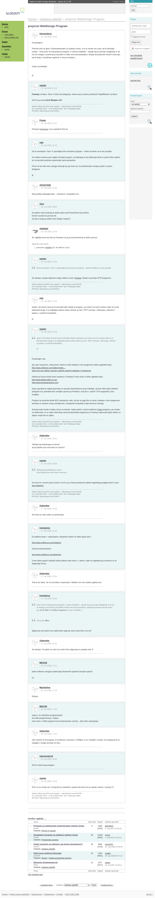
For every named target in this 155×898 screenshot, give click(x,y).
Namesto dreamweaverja (45, 862)
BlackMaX (109, 826)
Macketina (45, 687)
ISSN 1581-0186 (72, 894)
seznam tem (135, 80)
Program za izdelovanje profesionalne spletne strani (58, 826)
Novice (5, 24)
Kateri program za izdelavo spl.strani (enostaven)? (57, 844)
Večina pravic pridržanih (19, 894)
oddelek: (73, 885)
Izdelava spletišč (48, 849)
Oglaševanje (49, 894)
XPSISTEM (45, 185)
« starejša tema (46, 885)
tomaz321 (109, 844)
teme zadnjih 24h (12, 37)
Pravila (5, 894)
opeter (43, 85)
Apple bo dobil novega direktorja (50, 2)
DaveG (36, 828)
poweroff (36, 856)
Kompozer (44, 129)
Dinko (35, 865)
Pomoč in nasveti (48, 831)
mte (41, 142)
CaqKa (108, 853)
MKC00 (43, 662)
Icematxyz (45, 528)
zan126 (36, 847)
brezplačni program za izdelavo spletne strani (55, 835)
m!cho (107, 835)
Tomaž (35, 837)
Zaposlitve (6, 46)
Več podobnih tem (35, 875)
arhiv (7, 27)
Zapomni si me (137, 37)
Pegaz (43, 120)
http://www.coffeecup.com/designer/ (46, 555)
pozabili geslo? (136, 58)
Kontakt (59, 894)
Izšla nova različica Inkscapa (47, 853)
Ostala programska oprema (60, 858)
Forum (5, 32)
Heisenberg (46, 33)
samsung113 (46, 756)
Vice (42, 204)
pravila (7, 57)
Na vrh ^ (149, 894)
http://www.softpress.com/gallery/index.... (49, 368)
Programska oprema (49, 840)
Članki (4, 42)
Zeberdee (44, 435)
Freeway (77, 278)
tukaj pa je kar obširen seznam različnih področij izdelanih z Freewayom (61, 371)
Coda (99, 409)
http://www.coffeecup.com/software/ (46, 543)
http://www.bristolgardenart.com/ (45, 383)
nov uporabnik (136, 55)
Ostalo (5, 54)
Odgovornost (36, 894)
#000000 (44, 228)
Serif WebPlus (38, 486)
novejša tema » (107, 885)
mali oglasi (9, 35)
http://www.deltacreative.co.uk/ (44, 380)
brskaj (7, 49)
